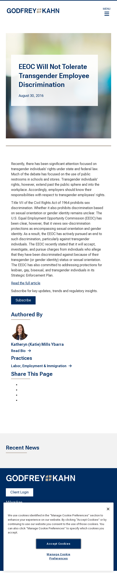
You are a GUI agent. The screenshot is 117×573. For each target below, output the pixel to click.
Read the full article (25, 283)
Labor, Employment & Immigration (38, 366)
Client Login (19, 492)
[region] (58, 537)
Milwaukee (14, 502)
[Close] (108, 509)
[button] (107, 11)
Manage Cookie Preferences (58, 556)
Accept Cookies (58, 543)
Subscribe (23, 300)
